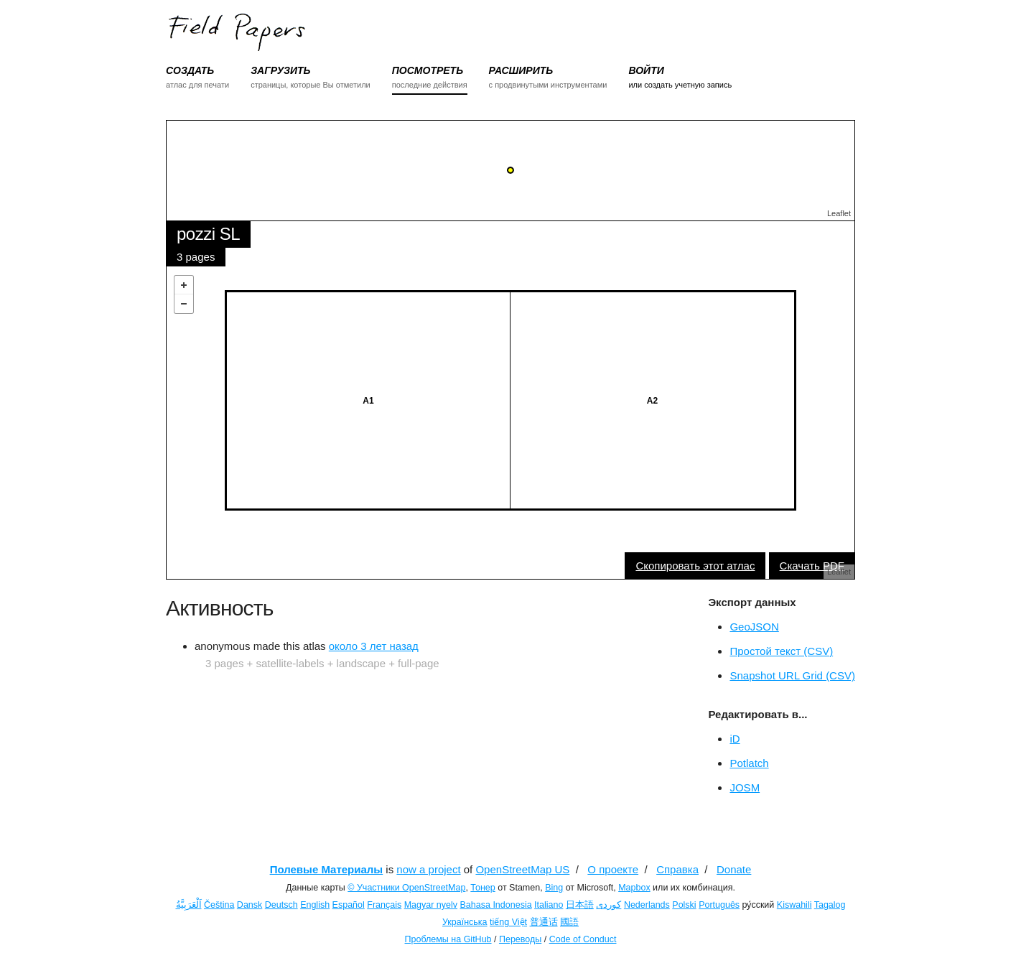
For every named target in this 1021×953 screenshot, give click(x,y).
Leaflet (839, 213)
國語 (569, 922)
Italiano (548, 905)
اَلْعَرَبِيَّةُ (189, 905)
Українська (465, 922)
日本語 (580, 905)
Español (348, 905)
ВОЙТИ (645, 70)
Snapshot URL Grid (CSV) (792, 675)
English (315, 905)
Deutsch (281, 905)
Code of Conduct (583, 939)
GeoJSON (753, 626)
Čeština (219, 905)
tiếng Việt (508, 922)
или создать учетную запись (680, 84)
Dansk (249, 905)
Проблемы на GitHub (448, 939)
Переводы (520, 939)
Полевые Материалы (326, 869)
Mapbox (634, 888)
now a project (428, 869)
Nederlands (647, 905)
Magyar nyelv (430, 905)
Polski (684, 905)
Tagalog (830, 905)
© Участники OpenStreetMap (406, 888)
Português (719, 905)
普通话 (544, 922)
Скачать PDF (812, 565)
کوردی (608, 905)
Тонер (482, 888)
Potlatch (748, 763)
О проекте (612, 869)
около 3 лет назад (374, 646)
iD (734, 739)
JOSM (744, 787)
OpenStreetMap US (522, 869)
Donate (734, 869)
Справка (677, 869)
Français (384, 905)
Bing (554, 888)
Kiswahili (794, 905)
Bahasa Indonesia (496, 905)
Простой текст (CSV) (781, 651)
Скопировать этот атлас (695, 565)
